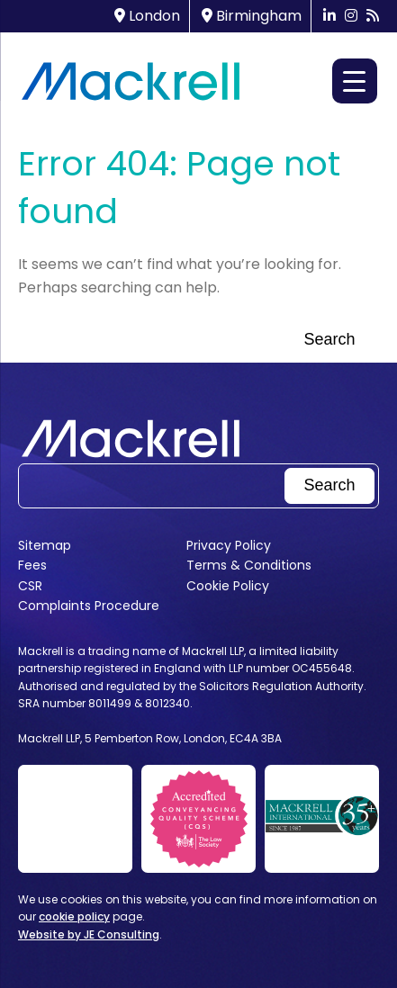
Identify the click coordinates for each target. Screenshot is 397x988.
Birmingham (252, 15)
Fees (32, 565)
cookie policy (74, 916)
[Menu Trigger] (354, 80)
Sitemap (44, 545)
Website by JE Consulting (88, 934)
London (147, 15)
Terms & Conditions (248, 565)
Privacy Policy (228, 545)
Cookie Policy (227, 586)
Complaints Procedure (88, 606)
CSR (30, 586)
